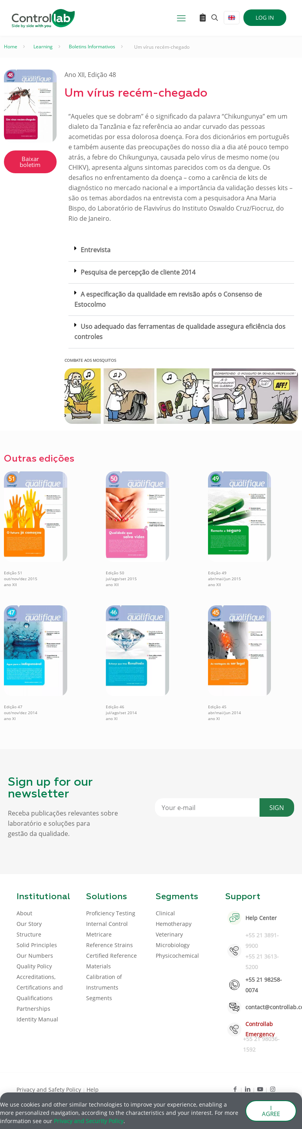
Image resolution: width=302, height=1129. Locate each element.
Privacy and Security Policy (88, 1122)
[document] (151, 564)
